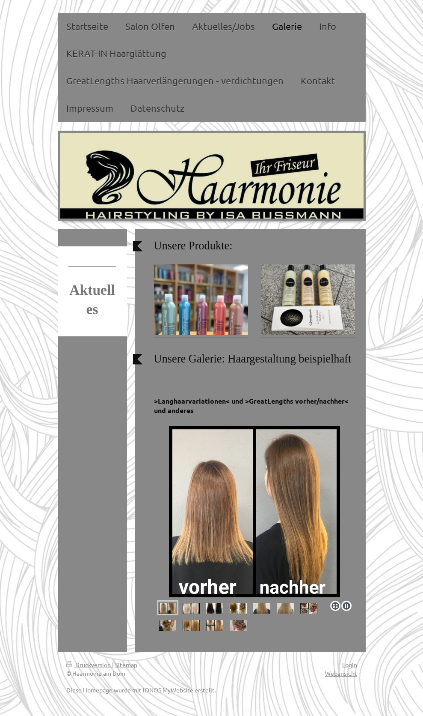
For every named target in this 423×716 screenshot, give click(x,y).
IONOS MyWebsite (168, 690)
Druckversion (89, 664)
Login (349, 664)
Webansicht (341, 673)
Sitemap (126, 664)
